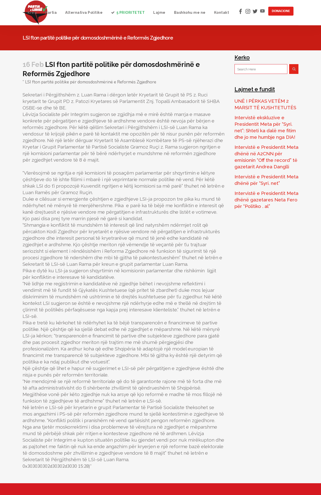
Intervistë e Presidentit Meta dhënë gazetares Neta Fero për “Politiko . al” (266, 199)
